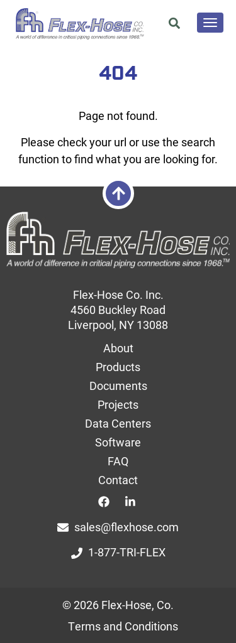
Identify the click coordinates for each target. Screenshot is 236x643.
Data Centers (118, 423)
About (118, 347)
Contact (118, 479)
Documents (118, 385)
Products (118, 366)
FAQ (118, 460)
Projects (118, 404)
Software (118, 442)
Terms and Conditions (123, 626)
